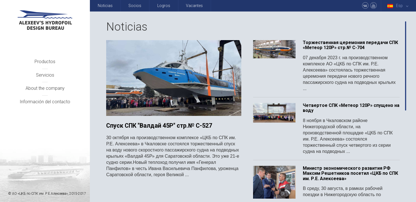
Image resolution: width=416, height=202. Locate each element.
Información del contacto (45, 101)
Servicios (45, 75)
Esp (398, 5)
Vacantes (194, 5)
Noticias (105, 5)
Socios (134, 5)
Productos (45, 61)
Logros (163, 5)
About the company (45, 88)
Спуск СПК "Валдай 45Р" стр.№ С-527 (159, 125)
